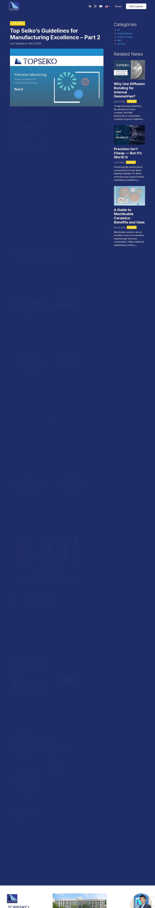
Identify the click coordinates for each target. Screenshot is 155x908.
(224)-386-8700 (17, 871)
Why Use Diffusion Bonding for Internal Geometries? (129, 90)
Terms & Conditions (13, 886)
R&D (119, 40)
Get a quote (135, 6)
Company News (124, 33)
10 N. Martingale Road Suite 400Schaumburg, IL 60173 (24, 864)
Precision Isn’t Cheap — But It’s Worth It (128, 153)
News (117, 6)
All (118, 30)
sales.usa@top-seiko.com (21, 877)
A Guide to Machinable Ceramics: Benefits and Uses (129, 216)
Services (121, 44)
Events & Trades (125, 37)
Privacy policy (29, 886)
